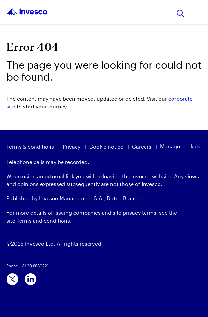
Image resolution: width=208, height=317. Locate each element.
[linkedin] (30, 279)
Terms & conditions (30, 146)
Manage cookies (180, 146)
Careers (141, 146)
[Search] (180, 13)
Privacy (71, 146)
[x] (12, 279)
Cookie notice (106, 146)
